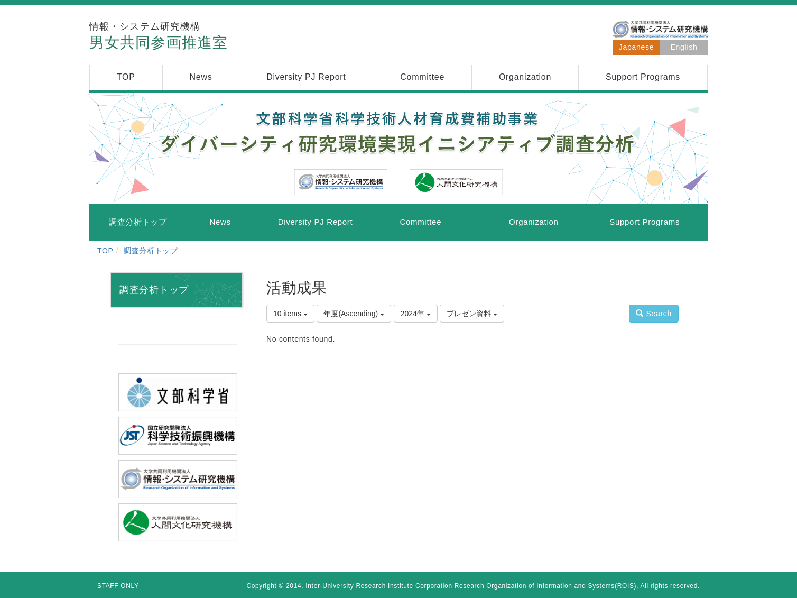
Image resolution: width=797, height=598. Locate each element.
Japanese (636, 47)
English (684, 47)
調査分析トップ (151, 250)
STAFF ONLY (118, 586)
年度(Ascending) (353, 313)
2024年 (416, 313)
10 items (290, 313)
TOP (105, 250)
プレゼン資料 (472, 313)
